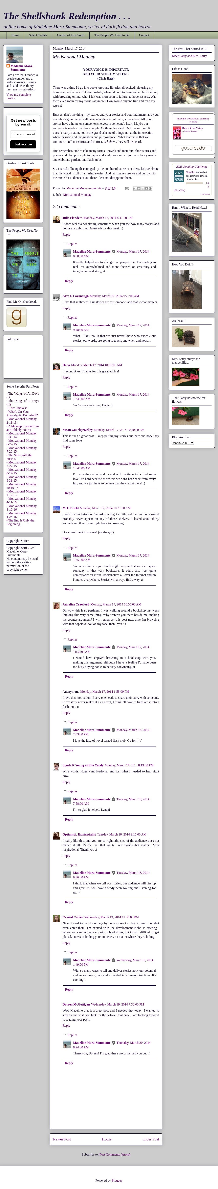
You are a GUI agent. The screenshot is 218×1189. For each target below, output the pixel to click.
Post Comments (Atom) (115, 1154)
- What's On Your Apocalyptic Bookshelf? (22, 413)
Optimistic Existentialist (79, 834)
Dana (66, 365)
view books (205, 194)
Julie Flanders (72, 218)
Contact (144, 35)
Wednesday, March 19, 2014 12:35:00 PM (111, 917)
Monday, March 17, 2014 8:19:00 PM (129, 765)
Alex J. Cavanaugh (76, 296)
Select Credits (38, 35)
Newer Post (62, 1139)
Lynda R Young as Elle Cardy (83, 765)
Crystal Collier (73, 917)
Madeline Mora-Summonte (91, 251)
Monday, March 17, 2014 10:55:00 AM (115, 604)
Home (15, 35)
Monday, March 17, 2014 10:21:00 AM (105, 508)
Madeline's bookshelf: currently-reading (193, 120)
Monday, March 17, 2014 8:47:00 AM (108, 218)
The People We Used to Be (111, 35)
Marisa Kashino (190, 131)
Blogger (117, 1180)
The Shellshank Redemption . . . (67, 16)
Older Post (151, 1139)
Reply (66, 234)
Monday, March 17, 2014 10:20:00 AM (119, 429)
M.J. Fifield (71, 508)
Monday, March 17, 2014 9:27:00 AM (114, 296)
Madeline (190, 172)
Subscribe (23, 144)
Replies (72, 244)
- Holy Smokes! (16, 408)
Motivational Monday (77, 194)
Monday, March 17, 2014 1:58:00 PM (104, 691)
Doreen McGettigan (76, 1004)
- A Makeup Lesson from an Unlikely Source (22, 427)
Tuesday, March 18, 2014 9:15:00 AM (121, 834)
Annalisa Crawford (76, 604)
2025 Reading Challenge (191, 166)
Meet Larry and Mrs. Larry (189, 56)
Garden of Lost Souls (70, 35)
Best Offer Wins (192, 128)
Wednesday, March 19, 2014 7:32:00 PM (117, 1004)
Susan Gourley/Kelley (78, 429)
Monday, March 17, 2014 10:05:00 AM (96, 365)
